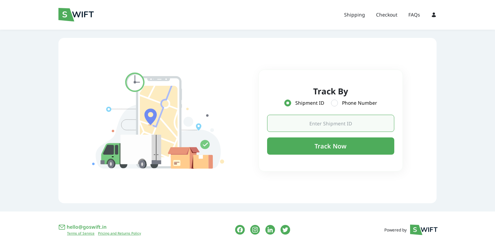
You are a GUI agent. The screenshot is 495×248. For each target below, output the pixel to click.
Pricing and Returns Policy (119, 233)
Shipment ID (309, 103)
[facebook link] (240, 230)
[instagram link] (255, 230)
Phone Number (359, 103)
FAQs (414, 15)
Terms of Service (81, 233)
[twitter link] (285, 230)
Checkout (386, 15)
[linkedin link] (270, 230)
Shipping (354, 15)
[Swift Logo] (89, 15)
